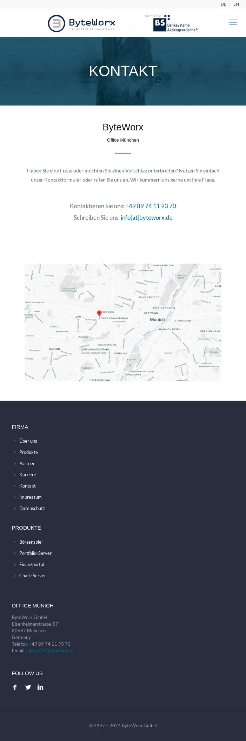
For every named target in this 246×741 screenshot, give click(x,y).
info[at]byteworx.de (147, 217)
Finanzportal (31, 564)
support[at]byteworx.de (49, 650)
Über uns (28, 441)
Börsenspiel (30, 542)
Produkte (28, 452)
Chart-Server (32, 575)
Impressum (30, 497)
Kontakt (27, 486)
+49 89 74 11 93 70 (150, 206)
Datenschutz (32, 508)
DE (223, 4)
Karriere (27, 474)
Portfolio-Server (35, 553)
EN (236, 4)
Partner (27, 463)
